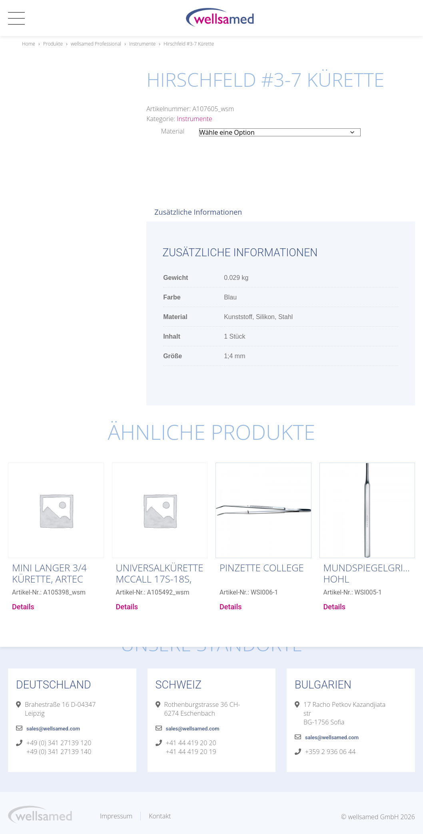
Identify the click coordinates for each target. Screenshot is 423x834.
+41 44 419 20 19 (191, 751)
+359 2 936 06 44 (330, 751)
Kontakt (160, 816)
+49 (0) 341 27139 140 (58, 751)
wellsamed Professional (96, 43)
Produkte (53, 43)
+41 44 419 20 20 (191, 742)
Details (23, 607)
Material (172, 131)
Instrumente (142, 43)
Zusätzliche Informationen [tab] (198, 212)
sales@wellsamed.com (53, 729)
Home (28, 43)
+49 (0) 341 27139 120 (58, 742)
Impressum (116, 816)
